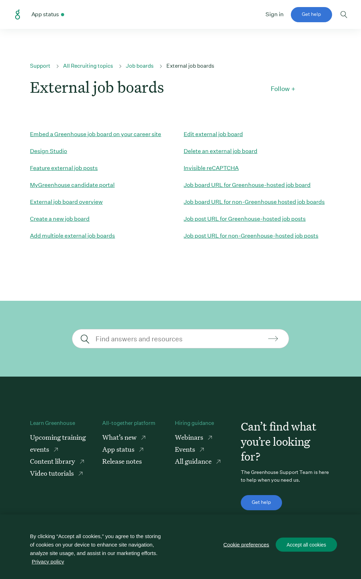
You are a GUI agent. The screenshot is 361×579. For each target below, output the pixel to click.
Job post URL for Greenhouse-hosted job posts (245, 218)
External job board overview (66, 202)
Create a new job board (60, 218)
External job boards (190, 65)
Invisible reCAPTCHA (211, 168)
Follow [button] (280, 89)
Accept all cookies (306, 545)
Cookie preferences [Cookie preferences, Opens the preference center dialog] (246, 545)
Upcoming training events (58, 443)
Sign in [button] (274, 14)
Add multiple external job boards (72, 235)
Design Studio (48, 151)
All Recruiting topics (88, 65)
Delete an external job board (220, 151)
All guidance (194, 461)
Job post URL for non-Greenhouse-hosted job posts (251, 235)
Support (40, 65)
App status (119, 449)
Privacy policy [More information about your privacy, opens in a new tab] (48, 562)
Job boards (140, 65)
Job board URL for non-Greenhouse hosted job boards (254, 202)
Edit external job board (213, 134)
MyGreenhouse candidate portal (72, 185)
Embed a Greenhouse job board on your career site (95, 134)
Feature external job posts (64, 168)
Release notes (122, 461)
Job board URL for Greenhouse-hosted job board (247, 185)
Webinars (189, 437)
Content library (53, 461)
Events (185, 449)
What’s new (120, 437)
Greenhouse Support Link (17, 15)
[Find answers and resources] (180, 338)
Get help (311, 14)
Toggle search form (344, 14)
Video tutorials (52, 473)
